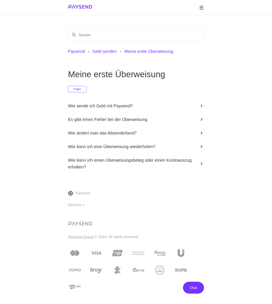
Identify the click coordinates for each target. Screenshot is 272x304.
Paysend (76, 51)
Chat (193, 288)
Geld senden (104, 51)
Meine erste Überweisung (148, 51)
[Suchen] (139, 35)
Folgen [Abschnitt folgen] (77, 89)
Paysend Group (81, 237)
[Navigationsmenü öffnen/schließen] (201, 7)
